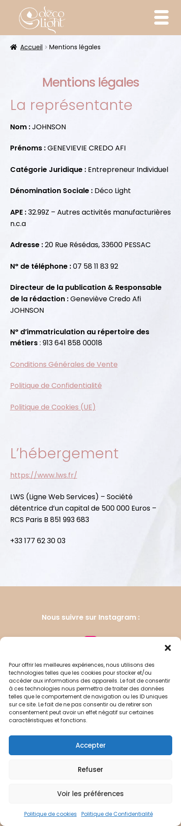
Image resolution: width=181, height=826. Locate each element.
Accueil (31, 47)
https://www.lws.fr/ (43, 475)
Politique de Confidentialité (117, 814)
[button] (167, 647)
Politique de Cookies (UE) (53, 407)
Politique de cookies (50, 814)
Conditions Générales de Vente (64, 364)
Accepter (91, 745)
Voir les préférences (90, 793)
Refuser (90, 769)
